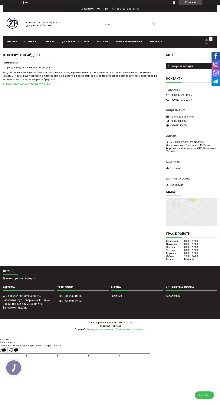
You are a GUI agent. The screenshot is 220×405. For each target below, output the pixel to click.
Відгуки (102, 41)
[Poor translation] (14, 350)
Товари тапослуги (181, 66)
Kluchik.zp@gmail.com (182, 116)
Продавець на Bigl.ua (110, 326)
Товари (12, 41)
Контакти (156, 41)
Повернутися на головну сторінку (28, 84)
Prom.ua (128, 322)
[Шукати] (154, 24)
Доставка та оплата (76, 41)
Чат (204, 395)
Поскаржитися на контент (100, 329)
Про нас (49, 41)
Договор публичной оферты (19, 278)
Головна (30, 41)
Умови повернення (128, 41)
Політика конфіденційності (130, 329)
